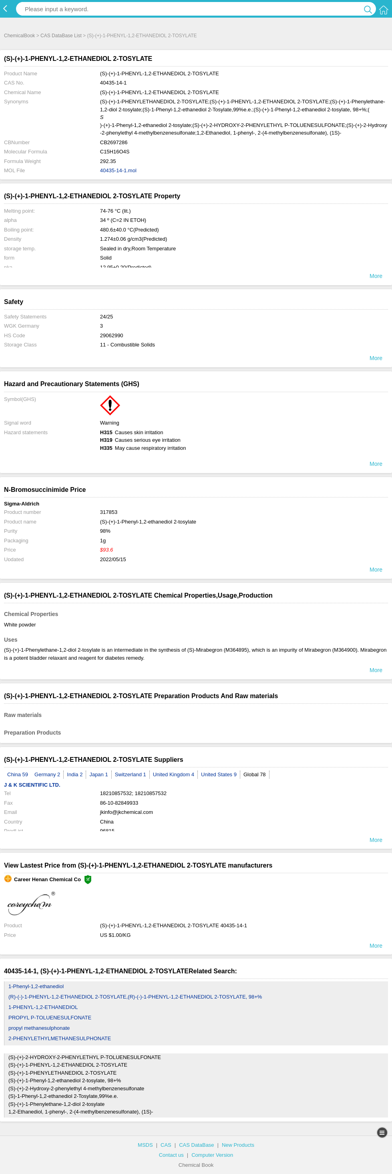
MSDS (145, 1145)
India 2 (74, 774)
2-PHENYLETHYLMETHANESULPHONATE (59, 1038)
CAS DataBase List (61, 35)
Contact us (171, 1155)
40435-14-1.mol (118, 170)
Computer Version (212, 1155)
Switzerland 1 (130, 774)
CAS (166, 1145)
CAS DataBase (196, 1145)
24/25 (106, 317)
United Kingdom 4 (173, 774)
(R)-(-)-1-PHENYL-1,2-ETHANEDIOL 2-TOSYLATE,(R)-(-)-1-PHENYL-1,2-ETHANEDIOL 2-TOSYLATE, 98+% (135, 997)
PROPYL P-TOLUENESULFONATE (49, 1018)
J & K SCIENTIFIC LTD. (32, 785)
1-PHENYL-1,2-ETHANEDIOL (43, 1007)
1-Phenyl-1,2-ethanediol (36, 986)
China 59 (17, 774)
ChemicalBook (19, 35)
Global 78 (254, 774)
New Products (238, 1145)
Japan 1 (98, 774)
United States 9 (219, 774)
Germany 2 (47, 774)
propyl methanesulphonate (39, 1028)
